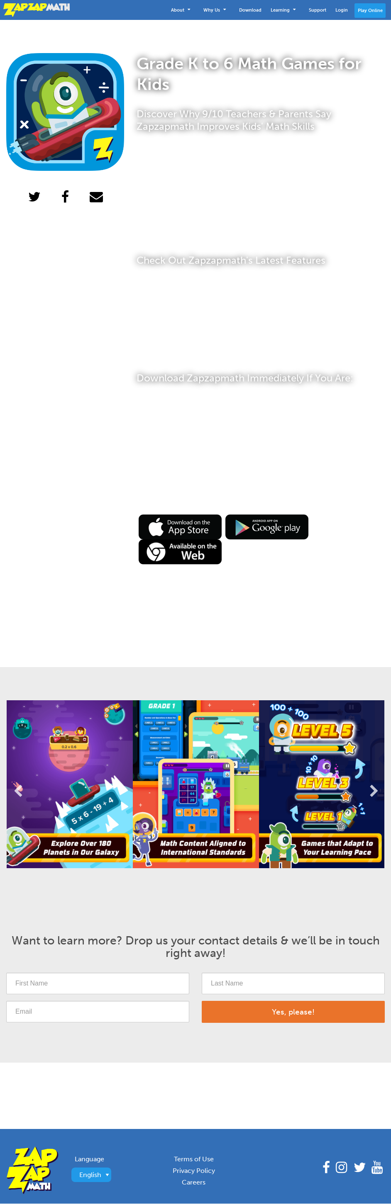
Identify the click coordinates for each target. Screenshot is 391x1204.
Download (250, 10)
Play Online (370, 10)
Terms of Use (194, 1159)
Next (373, 784)
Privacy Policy (194, 1171)
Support (317, 10)
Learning (283, 9)
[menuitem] (182, 10)
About (180, 9)
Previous (17, 784)
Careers (193, 1182)
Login (341, 10)
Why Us (214, 9)
